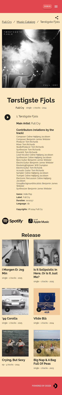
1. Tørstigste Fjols (27, 116)
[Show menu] (56, 6)
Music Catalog (26, 22)
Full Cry (7, 22)
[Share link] (57, 18)
